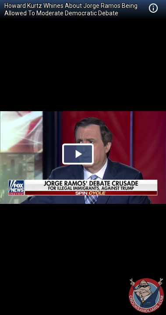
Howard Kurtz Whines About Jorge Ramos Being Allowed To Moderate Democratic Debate (71, 9)
